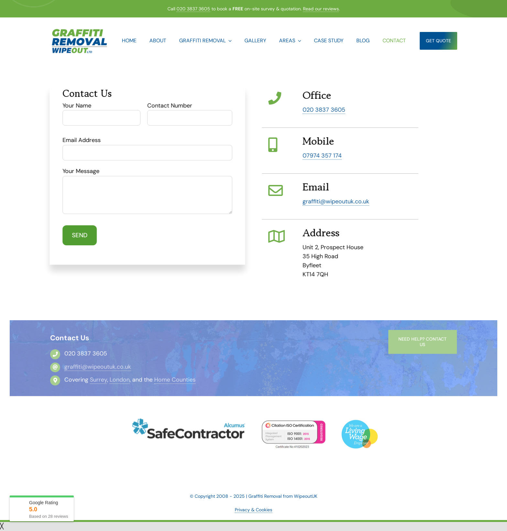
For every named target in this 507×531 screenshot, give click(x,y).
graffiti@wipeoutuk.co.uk (336, 201)
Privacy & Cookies (253, 510)
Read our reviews (321, 9)
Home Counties (175, 382)
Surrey (98, 382)
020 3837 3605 (193, 9)
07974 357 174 (322, 155)
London (120, 382)
